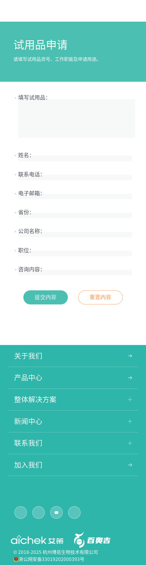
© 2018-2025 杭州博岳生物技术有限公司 (55, 552)
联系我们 (73, 442)
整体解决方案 (73, 399)
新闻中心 (73, 421)
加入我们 (73, 464)
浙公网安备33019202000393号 (51, 559)
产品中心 (73, 377)
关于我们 (73, 355)
